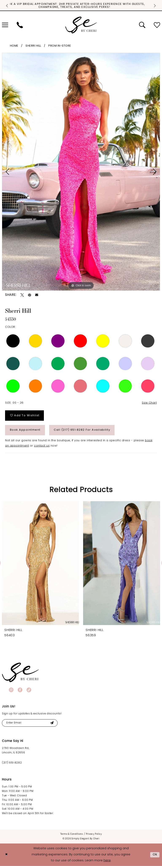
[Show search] (142, 25)
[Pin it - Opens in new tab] (29, 295)
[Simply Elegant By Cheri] (81, 25)
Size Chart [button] (149, 402)
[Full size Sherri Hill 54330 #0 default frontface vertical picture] (81, 172)
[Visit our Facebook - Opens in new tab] (20, 690)
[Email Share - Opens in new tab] (36, 294)
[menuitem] (19, 25)
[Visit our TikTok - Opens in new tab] (29, 690)
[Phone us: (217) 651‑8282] (19, 25)
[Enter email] (30, 723)
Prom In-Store (59, 45)
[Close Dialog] (6, 854)
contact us (42, 445)
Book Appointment (25, 430)
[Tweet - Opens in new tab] (22, 295)
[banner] (20, 672)
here (107, 860)
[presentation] (40, 563)
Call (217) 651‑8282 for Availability (82, 430)
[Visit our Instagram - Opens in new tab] (11, 690)
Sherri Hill (33, 45)
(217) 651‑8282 (12, 763)
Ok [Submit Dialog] (155, 854)
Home (14, 45)
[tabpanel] (81, 172)
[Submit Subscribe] (52, 723)
